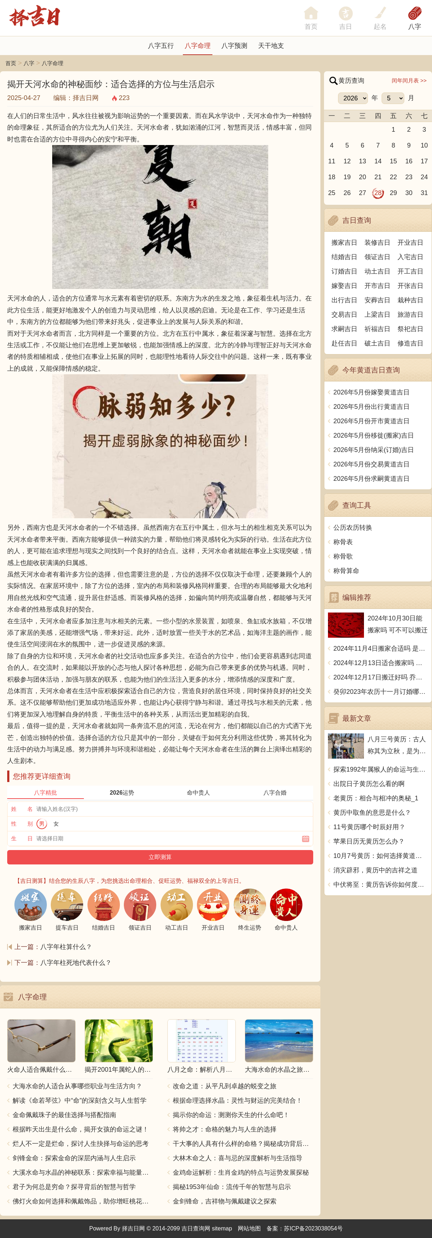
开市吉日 (378, 285)
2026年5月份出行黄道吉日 (371, 406)
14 (378, 161)
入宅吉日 (410, 257)
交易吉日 (344, 314)
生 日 (22, 838)
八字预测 (234, 45)
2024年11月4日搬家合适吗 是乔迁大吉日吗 (380, 648)
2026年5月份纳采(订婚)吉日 (373, 449)
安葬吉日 (378, 300)
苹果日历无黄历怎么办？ (369, 841)
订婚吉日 (344, 271)
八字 (414, 26)
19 (347, 177)
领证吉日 (378, 257)
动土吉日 (378, 271)
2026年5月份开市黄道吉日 (371, 421)
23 (409, 177)
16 (409, 161)
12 (347, 161)
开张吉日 (410, 285)
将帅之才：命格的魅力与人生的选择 (224, 1129)
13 (362, 161)
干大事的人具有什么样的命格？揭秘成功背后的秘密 (243, 1143)
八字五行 (161, 45)
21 (378, 177)
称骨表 (343, 542)
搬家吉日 (344, 242)
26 (347, 192)
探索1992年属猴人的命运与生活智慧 (380, 769)
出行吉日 (344, 300)
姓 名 (22, 809)
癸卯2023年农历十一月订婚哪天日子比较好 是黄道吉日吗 (380, 691)
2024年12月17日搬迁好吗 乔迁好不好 (380, 677)
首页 (10, 63)
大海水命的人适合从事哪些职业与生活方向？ (77, 1086)
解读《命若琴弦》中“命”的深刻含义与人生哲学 (80, 1100)
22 (393, 177)
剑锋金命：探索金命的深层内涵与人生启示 (74, 1158)
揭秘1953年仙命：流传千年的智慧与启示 (232, 1186)
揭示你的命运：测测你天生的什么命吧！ (231, 1115)
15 (393, 161)
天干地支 (271, 45)
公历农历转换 (352, 527)
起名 (380, 26)
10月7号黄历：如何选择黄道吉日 (380, 855)
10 (424, 145)
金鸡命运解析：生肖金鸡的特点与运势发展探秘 (241, 1172)
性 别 (22, 824)
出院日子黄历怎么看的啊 (369, 783)
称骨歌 (343, 556)
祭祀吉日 (410, 329)
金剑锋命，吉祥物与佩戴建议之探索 (224, 1201)
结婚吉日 (344, 257)
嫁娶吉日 (344, 285)
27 (362, 192)
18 (331, 177)
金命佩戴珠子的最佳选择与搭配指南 (64, 1115)
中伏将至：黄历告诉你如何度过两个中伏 (380, 884)
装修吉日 (378, 242)
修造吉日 (410, 343)
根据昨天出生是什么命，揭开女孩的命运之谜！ (81, 1129)
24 (424, 177)
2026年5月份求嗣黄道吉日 (371, 478)
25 (331, 192)
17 (424, 161)
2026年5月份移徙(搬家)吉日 (373, 435)
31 (424, 192)
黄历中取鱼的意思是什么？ (372, 812)
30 (409, 192)
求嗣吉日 (344, 329)
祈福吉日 (378, 329)
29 (393, 192)
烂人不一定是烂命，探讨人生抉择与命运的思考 (81, 1143)
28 (378, 192)
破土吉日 (378, 343)
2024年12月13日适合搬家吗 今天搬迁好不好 (380, 663)
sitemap (222, 1228)
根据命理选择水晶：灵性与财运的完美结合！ (237, 1100)
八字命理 (198, 45)
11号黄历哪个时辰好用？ (369, 827)
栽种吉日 (410, 300)
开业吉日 (410, 242)
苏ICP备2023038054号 (313, 1228)
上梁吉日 (378, 314)
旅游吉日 (410, 314)
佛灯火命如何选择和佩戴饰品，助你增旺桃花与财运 (83, 1201)
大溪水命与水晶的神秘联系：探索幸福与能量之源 (83, 1172)
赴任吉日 (344, 343)
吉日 (345, 26)
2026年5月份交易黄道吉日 (371, 464)
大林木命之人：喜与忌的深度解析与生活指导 (237, 1158)
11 (331, 161)
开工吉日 (410, 271)
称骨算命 (346, 570)
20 (362, 177)
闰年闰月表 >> (409, 80)
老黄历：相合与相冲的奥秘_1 (375, 798)
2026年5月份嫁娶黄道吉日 (371, 392)
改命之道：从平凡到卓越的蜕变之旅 (224, 1086)
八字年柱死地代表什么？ (76, 962)
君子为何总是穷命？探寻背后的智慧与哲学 (74, 1186)
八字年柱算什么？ (66, 946)
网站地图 (249, 1228)
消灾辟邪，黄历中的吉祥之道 (375, 870)
